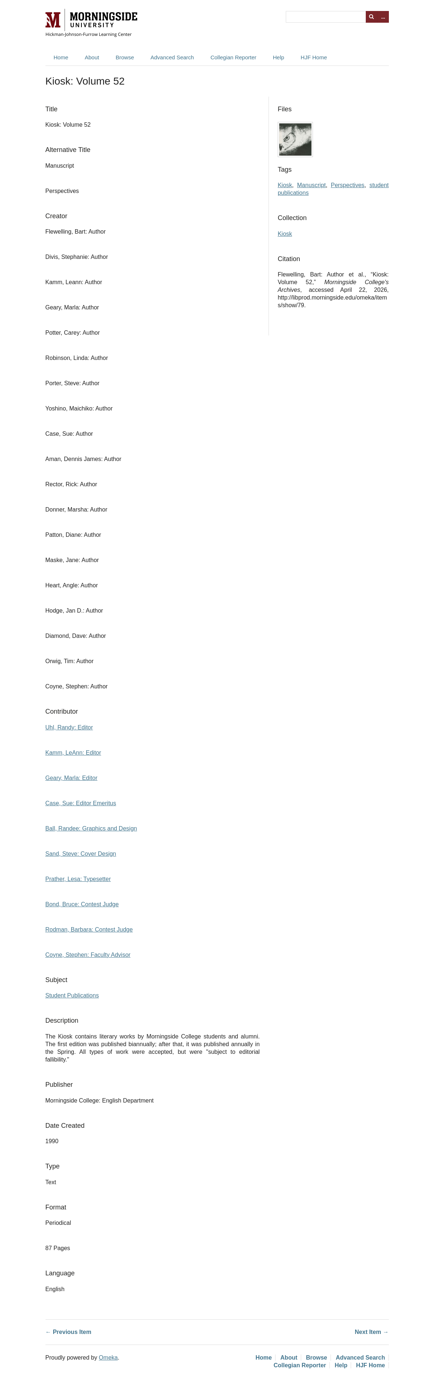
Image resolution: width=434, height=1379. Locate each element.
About (92, 57)
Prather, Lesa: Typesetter (78, 879)
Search (372, 17)
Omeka (108, 1357)
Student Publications (72, 995)
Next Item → (372, 1332)
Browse (125, 57)
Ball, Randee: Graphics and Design (91, 828)
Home (61, 57)
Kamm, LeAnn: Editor (73, 753)
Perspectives (348, 185)
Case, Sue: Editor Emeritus (80, 803)
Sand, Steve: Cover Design (80, 854)
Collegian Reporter (233, 57)
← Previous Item (68, 1332)
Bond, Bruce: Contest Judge (82, 904)
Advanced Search (172, 57)
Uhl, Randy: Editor (69, 727)
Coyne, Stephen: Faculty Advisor (88, 955)
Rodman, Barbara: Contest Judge (89, 929)
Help (278, 57)
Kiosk (285, 185)
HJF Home (314, 57)
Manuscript (311, 185)
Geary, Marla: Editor (71, 778)
